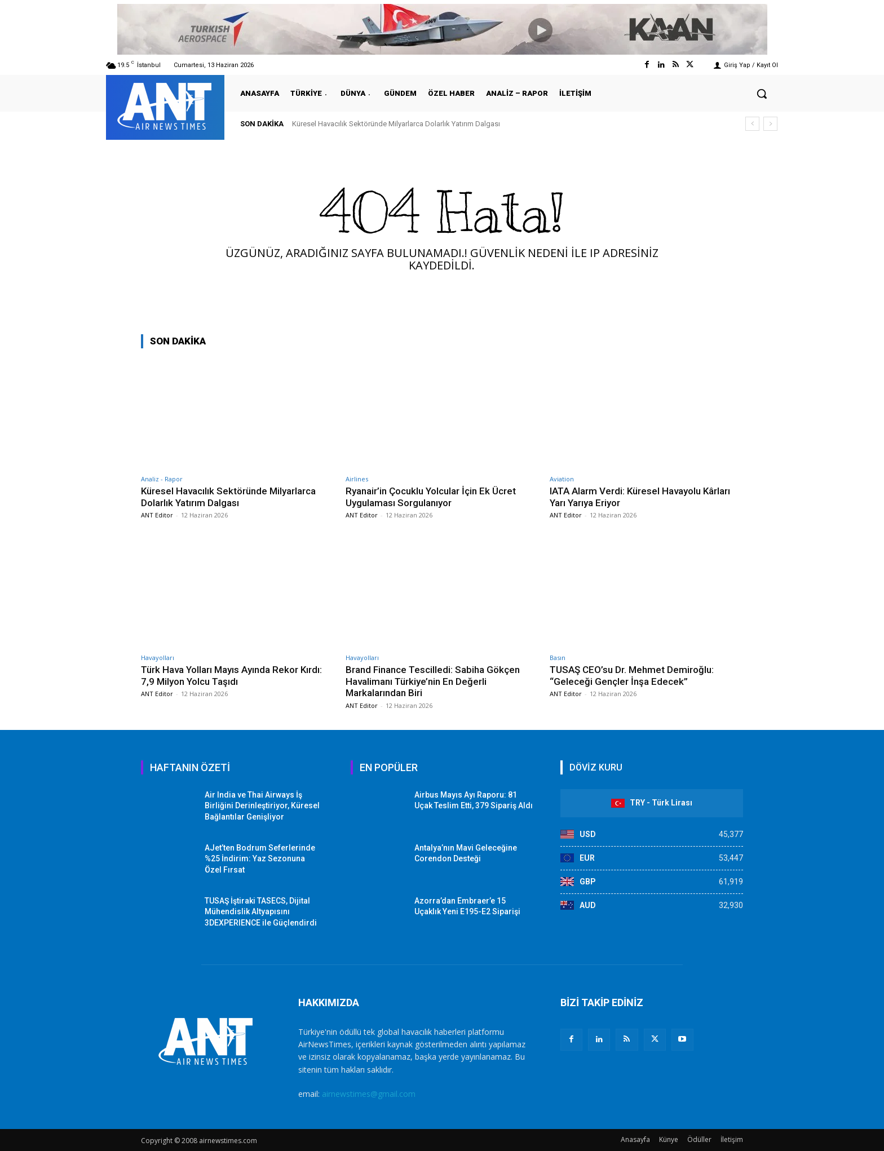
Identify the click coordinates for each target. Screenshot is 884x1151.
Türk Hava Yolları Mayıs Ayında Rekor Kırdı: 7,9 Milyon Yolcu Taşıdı (231, 675)
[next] (770, 124)
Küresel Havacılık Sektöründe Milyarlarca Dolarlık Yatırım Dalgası (396, 123)
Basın (557, 657)
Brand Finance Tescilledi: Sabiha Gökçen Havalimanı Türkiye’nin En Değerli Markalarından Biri (433, 681)
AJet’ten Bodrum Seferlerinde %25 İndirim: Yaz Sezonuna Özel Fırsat (260, 858)
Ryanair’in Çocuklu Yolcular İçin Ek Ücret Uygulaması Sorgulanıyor (431, 496)
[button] (761, 93)
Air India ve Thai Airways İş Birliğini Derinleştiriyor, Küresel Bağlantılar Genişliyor (262, 805)
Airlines (357, 479)
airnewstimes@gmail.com (369, 1093)
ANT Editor (157, 515)
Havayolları (157, 657)
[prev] (752, 124)
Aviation (562, 479)
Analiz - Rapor (162, 479)
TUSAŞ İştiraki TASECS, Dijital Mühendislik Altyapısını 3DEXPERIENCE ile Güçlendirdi (261, 911)
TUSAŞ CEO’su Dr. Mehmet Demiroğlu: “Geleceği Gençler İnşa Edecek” (632, 675)
